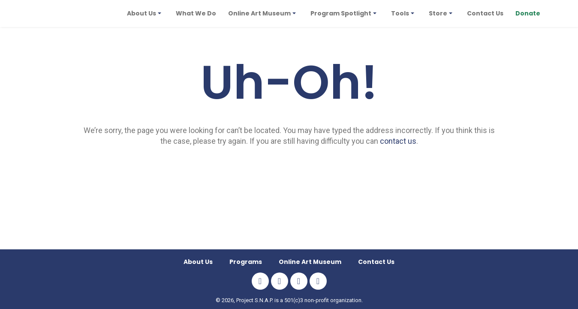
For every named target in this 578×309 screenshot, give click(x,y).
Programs (245, 262)
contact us (398, 140)
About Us (198, 262)
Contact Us (376, 262)
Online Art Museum (310, 262)
